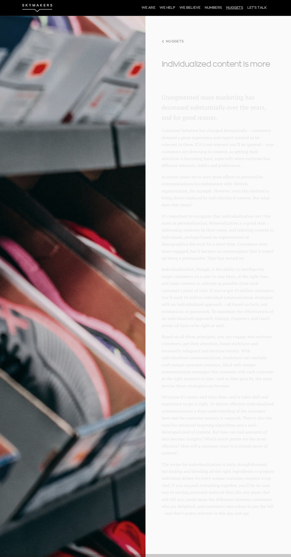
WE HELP (167, 8)
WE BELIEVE (189, 8)
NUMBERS (213, 8)
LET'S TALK (257, 8)
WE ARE (148, 8)
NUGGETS (234, 8)
